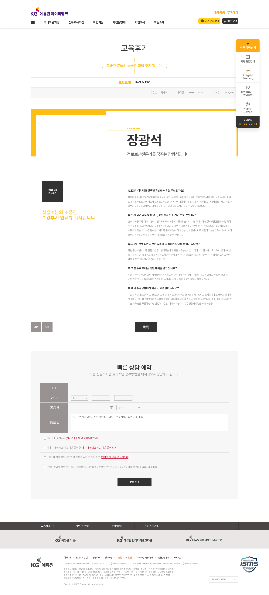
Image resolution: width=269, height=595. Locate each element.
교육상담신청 (48, 525)
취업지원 (98, 22)
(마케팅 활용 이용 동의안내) (115, 457)
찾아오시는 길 (82, 557)
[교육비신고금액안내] (119, 563)
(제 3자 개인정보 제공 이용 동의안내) (98, 447)
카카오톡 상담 (212, 20)
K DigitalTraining (247, 74)
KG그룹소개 (179, 557)
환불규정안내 (163, 557)
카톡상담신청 (82, 525)
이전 (36, 327)
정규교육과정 (76, 22)
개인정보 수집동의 (71, 437)
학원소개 (159, 22)
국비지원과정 (52, 22)
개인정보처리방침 (124, 557)
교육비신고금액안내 (145, 557)
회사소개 (67, 557)
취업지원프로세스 (247, 107)
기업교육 (140, 22)
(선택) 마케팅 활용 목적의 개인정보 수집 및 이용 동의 (86, 457)
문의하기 (134, 481)
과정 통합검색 (248, 59)
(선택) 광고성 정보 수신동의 (100, 466)
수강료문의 (117, 525)
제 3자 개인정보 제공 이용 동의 (80, 447)
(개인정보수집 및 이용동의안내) (82, 437)
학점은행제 (119, 22)
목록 (146, 327)
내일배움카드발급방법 (248, 91)
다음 (47, 327)
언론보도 (96, 557)
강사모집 (108, 557)
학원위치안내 (151, 525)
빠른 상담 (232, 20)
